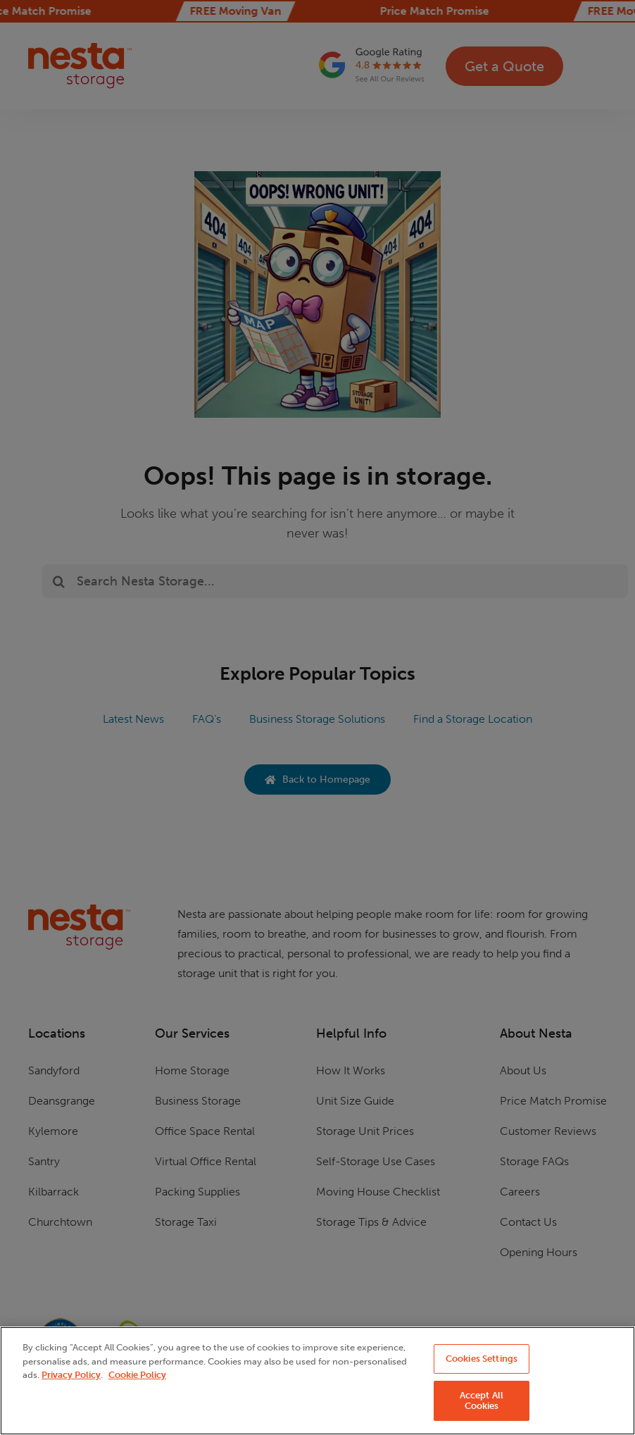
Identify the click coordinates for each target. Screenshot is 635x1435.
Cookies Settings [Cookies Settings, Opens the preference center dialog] (481, 1358)
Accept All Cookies (481, 1401)
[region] (317, 1381)
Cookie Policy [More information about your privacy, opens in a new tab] (137, 1374)
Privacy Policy (71, 1374)
